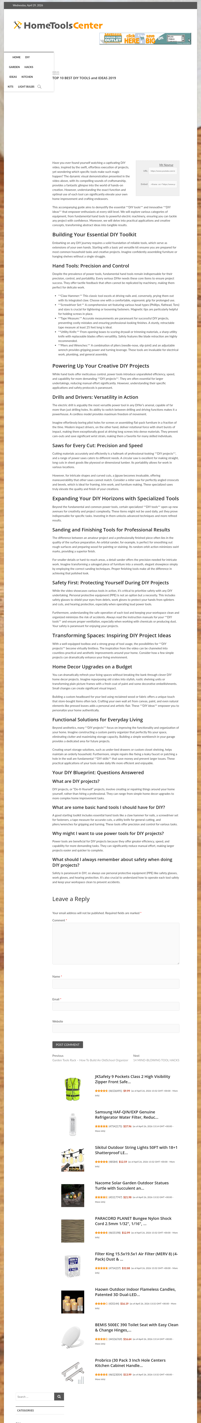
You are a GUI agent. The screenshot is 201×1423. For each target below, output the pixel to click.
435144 (71, 1304)
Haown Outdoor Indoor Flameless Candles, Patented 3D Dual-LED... (92, 1292)
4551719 (162, 595)
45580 (160, 391)
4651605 (162, 253)
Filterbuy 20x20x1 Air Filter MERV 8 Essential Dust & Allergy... (164, 308)
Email (14, 999)
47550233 (163, 322)
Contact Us (182, 1405)
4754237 (72, 1268)
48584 (70, 1162)
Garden (39, 57)
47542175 (73, 1126)
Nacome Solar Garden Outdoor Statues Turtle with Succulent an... (89, 1186)
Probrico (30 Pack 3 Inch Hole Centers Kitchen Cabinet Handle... (87, 1363)
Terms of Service (140, 1405)
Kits (93, 57)
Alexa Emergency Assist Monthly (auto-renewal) (165, 584)
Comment (17, 920)
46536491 (73, 1091)
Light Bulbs (109, 57)
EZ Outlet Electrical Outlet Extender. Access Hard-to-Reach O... (165, 239)
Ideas (66, 57)
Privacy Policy (116, 1405)
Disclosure (162, 1405)
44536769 (73, 1339)
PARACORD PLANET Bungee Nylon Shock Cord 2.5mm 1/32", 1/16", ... (90, 1221)
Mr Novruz (124, 165)
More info (57, 1131)
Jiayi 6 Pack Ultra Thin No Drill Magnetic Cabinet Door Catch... (163, 377)
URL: (103, 170)
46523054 (73, 1375)
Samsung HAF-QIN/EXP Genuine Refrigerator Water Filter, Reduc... (84, 1115)
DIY (27, 57)
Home (16, 57)
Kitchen (80, 57)
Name (14, 976)
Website (15, 1021)
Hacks (53, 57)
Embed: (101, 184)
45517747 (73, 1197)
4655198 (72, 1233)
